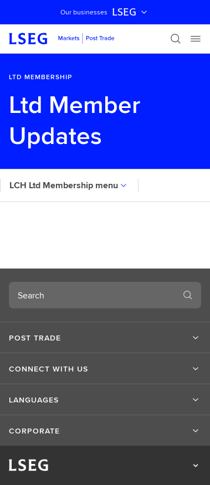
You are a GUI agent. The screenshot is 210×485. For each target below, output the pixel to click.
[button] (105, 337)
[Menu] (196, 39)
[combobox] (92, 295)
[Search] (176, 39)
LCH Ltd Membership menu (69, 185)
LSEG (131, 12)
